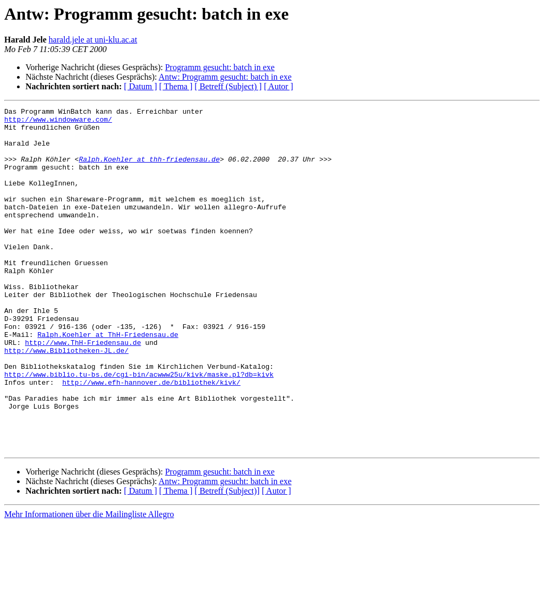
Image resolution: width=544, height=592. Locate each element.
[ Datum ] (140, 86)
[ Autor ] (278, 86)
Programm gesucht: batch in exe (220, 67)
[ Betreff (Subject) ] (227, 86)
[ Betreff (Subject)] (226, 559)
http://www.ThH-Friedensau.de (83, 390)
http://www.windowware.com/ (58, 122)
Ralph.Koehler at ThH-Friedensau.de (107, 380)
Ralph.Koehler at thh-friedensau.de (149, 170)
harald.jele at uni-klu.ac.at (93, 39)
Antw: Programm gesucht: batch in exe (225, 76)
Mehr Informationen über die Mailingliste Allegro (89, 582)
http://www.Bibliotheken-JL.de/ (66, 399)
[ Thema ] (176, 86)
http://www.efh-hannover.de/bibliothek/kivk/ (151, 438)
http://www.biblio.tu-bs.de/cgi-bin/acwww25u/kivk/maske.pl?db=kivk (139, 428)
